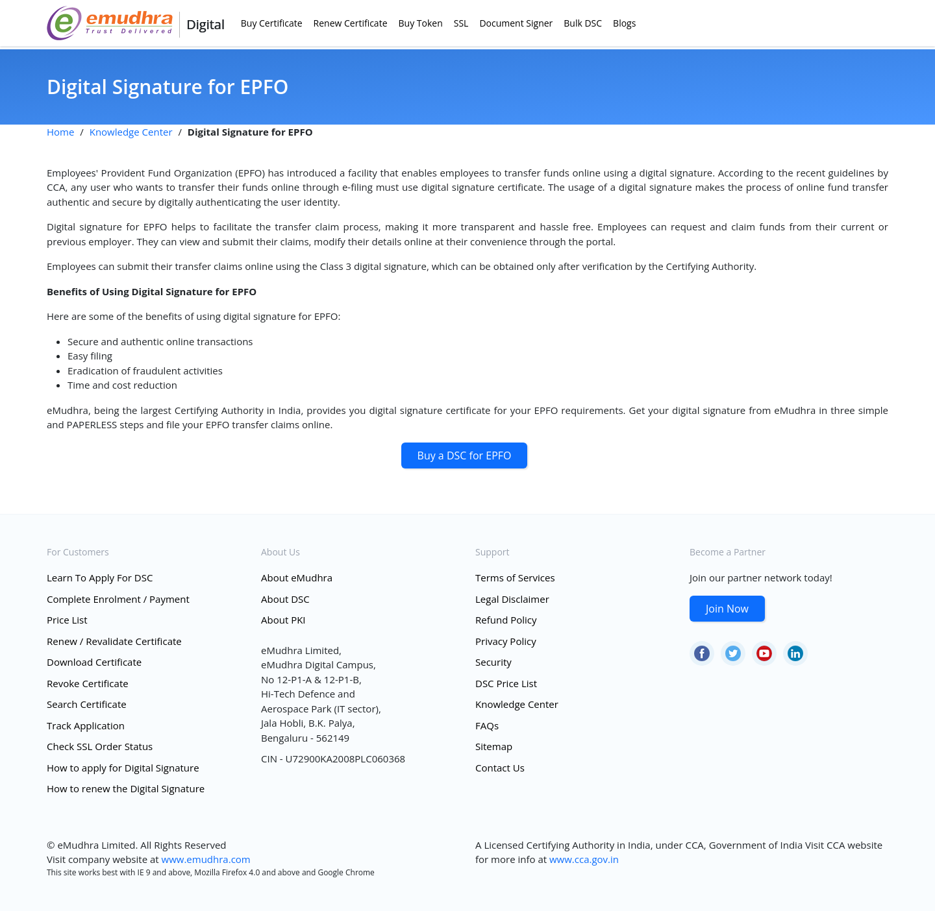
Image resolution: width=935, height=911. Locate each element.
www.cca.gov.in (584, 859)
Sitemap (493, 746)
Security (493, 661)
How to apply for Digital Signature (123, 767)
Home (60, 131)
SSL (461, 23)
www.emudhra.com (206, 859)
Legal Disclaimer (512, 598)
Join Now (727, 608)
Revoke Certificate (88, 683)
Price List (67, 619)
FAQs (487, 725)
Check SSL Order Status (100, 746)
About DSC (285, 598)
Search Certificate (87, 704)
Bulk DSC (583, 23)
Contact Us (500, 767)
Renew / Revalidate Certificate (114, 641)
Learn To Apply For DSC (100, 577)
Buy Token (421, 23)
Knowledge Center (131, 131)
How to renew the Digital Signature (126, 788)
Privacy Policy (505, 641)
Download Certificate (94, 661)
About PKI (283, 619)
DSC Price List (506, 683)
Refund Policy (506, 619)
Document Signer (516, 23)
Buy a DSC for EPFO (465, 455)
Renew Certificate (351, 23)
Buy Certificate (272, 23)
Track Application (86, 725)
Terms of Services (515, 577)
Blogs (624, 23)
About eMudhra (296, 577)
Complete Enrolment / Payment (118, 598)
